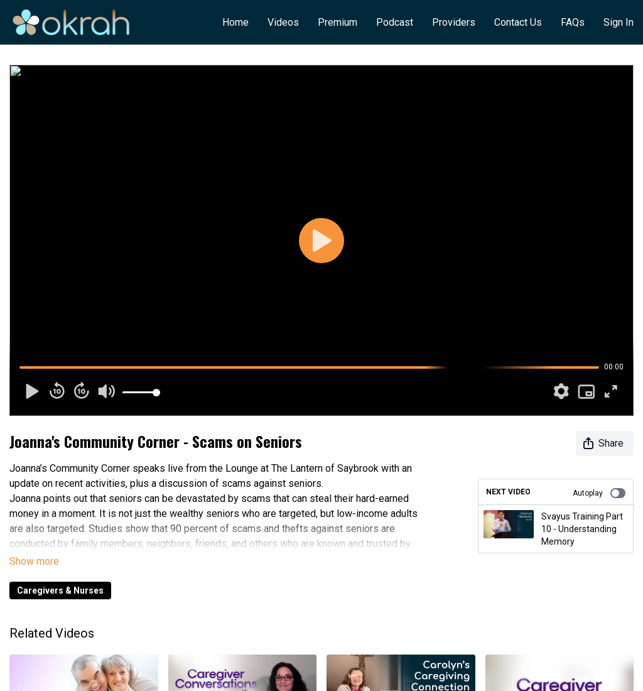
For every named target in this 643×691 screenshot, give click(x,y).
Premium (337, 22)
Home (235, 22)
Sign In (618, 22)
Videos (283, 22)
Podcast (394, 22)
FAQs (573, 22)
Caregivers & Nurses (60, 590)
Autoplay (599, 493)
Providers (453, 22)
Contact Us (518, 22)
